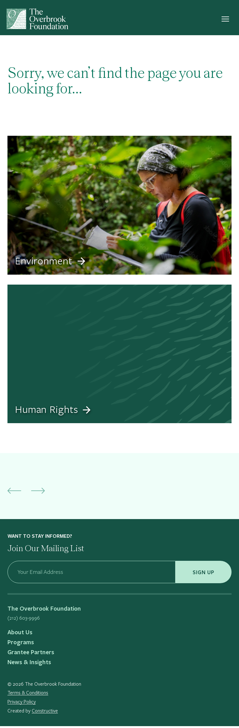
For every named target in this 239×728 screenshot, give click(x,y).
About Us (19, 634)
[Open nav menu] (225, 20)
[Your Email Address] (91, 574)
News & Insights (29, 664)
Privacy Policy (21, 703)
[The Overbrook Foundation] (37, 20)
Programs (20, 644)
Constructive (45, 712)
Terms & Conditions (27, 694)
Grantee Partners (30, 654)
